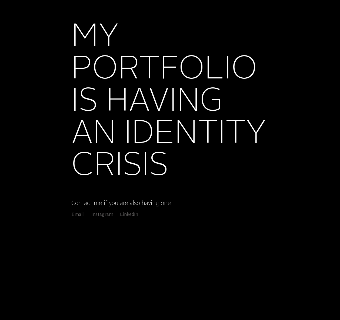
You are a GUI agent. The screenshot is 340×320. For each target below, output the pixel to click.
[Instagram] (102, 215)
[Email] (77, 215)
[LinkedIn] (129, 215)
